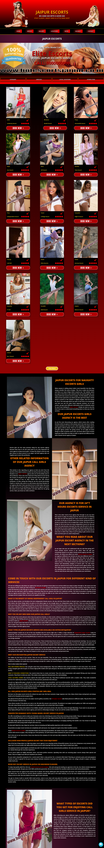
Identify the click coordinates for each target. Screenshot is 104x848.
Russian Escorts (57, 828)
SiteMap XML (47, 846)
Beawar (79, 824)
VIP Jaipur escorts (57, 591)
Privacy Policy (29, 846)
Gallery (41, 31)
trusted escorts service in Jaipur (40, 660)
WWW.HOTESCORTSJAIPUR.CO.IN (86, 845)
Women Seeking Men (58, 824)
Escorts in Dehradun (34, 840)
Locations (53, 31)
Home (18, 31)
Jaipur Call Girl (24, 514)
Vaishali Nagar (81, 833)
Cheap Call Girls (57, 833)
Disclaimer (39, 846)
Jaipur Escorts (74, 300)
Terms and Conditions (17, 846)
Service (28, 31)
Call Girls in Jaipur (40, 480)
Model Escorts (57, 821)
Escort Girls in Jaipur (41, 778)
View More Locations (82, 835)
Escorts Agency (57, 826)
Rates (66, 31)
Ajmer (78, 819)
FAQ (8, 846)
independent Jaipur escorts (82, 525)
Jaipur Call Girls (22, 367)
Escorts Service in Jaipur (85, 447)
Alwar (78, 821)
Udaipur (79, 831)
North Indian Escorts (58, 835)
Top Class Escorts (57, 831)
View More (52, 261)
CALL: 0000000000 (52, 63)
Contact (90, 31)
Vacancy (78, 31)
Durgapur (79, 826)
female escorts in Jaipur (18, 623)
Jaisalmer (79, 828)
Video (30, 828)
